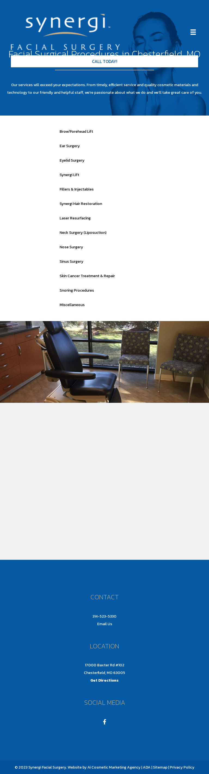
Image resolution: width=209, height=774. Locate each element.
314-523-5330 (104, 616)
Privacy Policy (182, 767)
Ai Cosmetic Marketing (106, 767)
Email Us (104, 624)
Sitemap (159, 767)
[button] (104, 61)
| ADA (145, 767)
